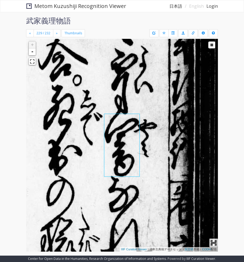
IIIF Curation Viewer (134, 249)
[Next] (56, 33)
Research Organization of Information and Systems (127, 258)
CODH (206, 249)
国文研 (189, 249)
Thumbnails (73, 33)
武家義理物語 (48, 20)
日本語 (175, 6)
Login (212, 6)
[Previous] (30, 33)
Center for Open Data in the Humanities (58, 258)
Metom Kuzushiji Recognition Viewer (76, 6)
